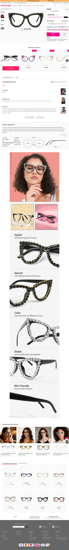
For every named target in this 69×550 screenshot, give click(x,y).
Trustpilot (15, 516)
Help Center (57, 535)
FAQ (56, 533)
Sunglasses (20, 5)
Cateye (4, 533)
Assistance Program (6, 538)
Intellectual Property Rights (47, 537)
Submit (26, 526)
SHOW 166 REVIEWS (30, 117)
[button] (2, 28)
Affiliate (41, 5)
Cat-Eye (4, 8)
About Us (30, 533)
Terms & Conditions (46, 535)
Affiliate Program (18, 533)
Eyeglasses (15, 5)
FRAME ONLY (64, 34)
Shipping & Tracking (32, 538)
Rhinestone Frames (34, 47)
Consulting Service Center (33, 537)
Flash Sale (4, 537)
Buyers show (66, 2)
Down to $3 (29, 5)
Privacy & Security (45, 533)
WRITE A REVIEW (40, 117)
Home (2, 8)
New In (4, 535)
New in (24, 5)
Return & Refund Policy (46, 538)
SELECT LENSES (55, 34)
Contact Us (31, 535)
